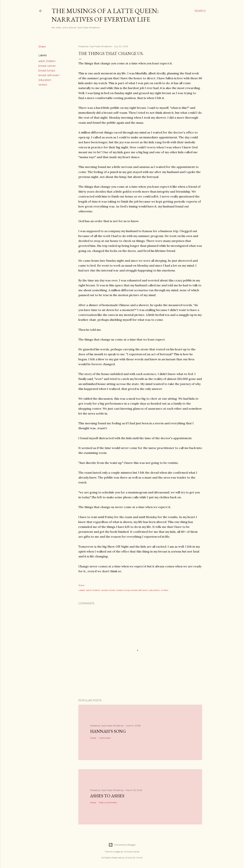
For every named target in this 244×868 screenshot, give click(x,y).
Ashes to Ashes (107, 796)
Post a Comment (108, 802)
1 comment (105, 738)
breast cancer (47, 65)
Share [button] (42, 46)
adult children (47, 61)
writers (42, 84)
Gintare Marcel (131, 851)
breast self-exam (49, 75)
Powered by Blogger (122, 845)
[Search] (200, 11)
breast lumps (46, 70)
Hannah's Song (108, 731)
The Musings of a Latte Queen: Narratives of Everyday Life (105, 15)
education (44, 80)
